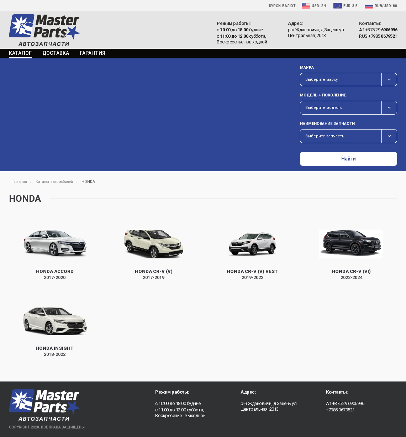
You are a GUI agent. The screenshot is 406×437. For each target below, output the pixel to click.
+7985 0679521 (340, 409)
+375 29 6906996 (348, 403)
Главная (19, 182)
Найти (348, 159)
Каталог (20, 53)
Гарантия (92, 53)
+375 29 (381, 29)
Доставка (55, 53)
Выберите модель (323, 107)
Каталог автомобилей (54, 182)
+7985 (382, 36)
